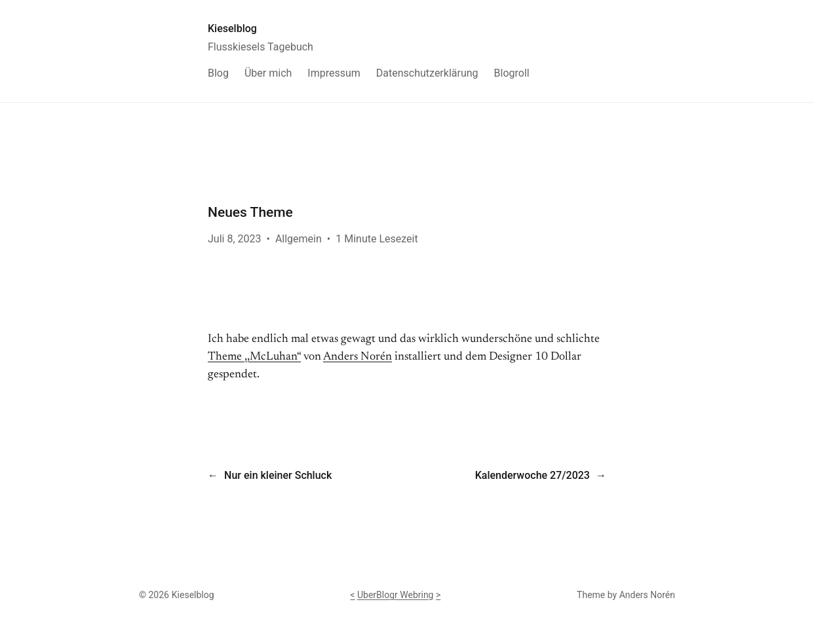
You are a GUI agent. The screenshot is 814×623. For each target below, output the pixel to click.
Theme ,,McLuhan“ (254, 357)
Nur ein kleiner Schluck (278, 475)
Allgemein (298, 239)
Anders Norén (357, 357)
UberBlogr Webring (395, 595)
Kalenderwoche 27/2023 (532, 475)
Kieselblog (232, 28)
